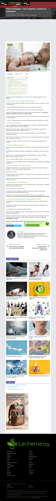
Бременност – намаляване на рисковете (17, 84)
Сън (30, 469)
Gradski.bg (9, 490)
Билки (8, 469)
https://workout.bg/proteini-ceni (14, 386)
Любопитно (9, 451)
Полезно (22, 13)
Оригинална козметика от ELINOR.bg (15, 389)
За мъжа (8, 454)
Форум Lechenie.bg (10, 475)
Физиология (31, 472)
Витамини (9, 473)
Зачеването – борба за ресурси (15, 82)
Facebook (9, 225)
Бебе (8, 461)
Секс (30, 461)
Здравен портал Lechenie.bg (12, 13)
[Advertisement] (28, 29)
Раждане (8, 459)
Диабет (30, 465)
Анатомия (9, 472)
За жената (31, 453)
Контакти (30, 485)
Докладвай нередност (32, 225)
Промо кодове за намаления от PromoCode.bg (17, 384)
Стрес (8, 470)
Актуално (31, 473)
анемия (47, 161)
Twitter (17, 225)
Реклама (9, 485)
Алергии (8, 467)
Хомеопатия (31, 464)
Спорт (30, 467)
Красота (30, 462)
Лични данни (31, 487)
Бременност (31, 457)
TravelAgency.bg (20, 490)
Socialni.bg (14, 490)
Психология (31, 470)
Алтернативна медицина (12, 462)
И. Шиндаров (10, 74)
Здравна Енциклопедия (11, 453)
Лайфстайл (9, 464)
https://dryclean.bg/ (11, 387)
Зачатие (8, 457)
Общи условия (10, 487)
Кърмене (31, 459)
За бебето (9, 456)
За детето (31, 454)
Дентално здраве (10, 465)
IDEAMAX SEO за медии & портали (13, 497)
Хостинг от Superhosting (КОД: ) (30, 497)
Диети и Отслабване (33, 456)
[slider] (9, 223)
